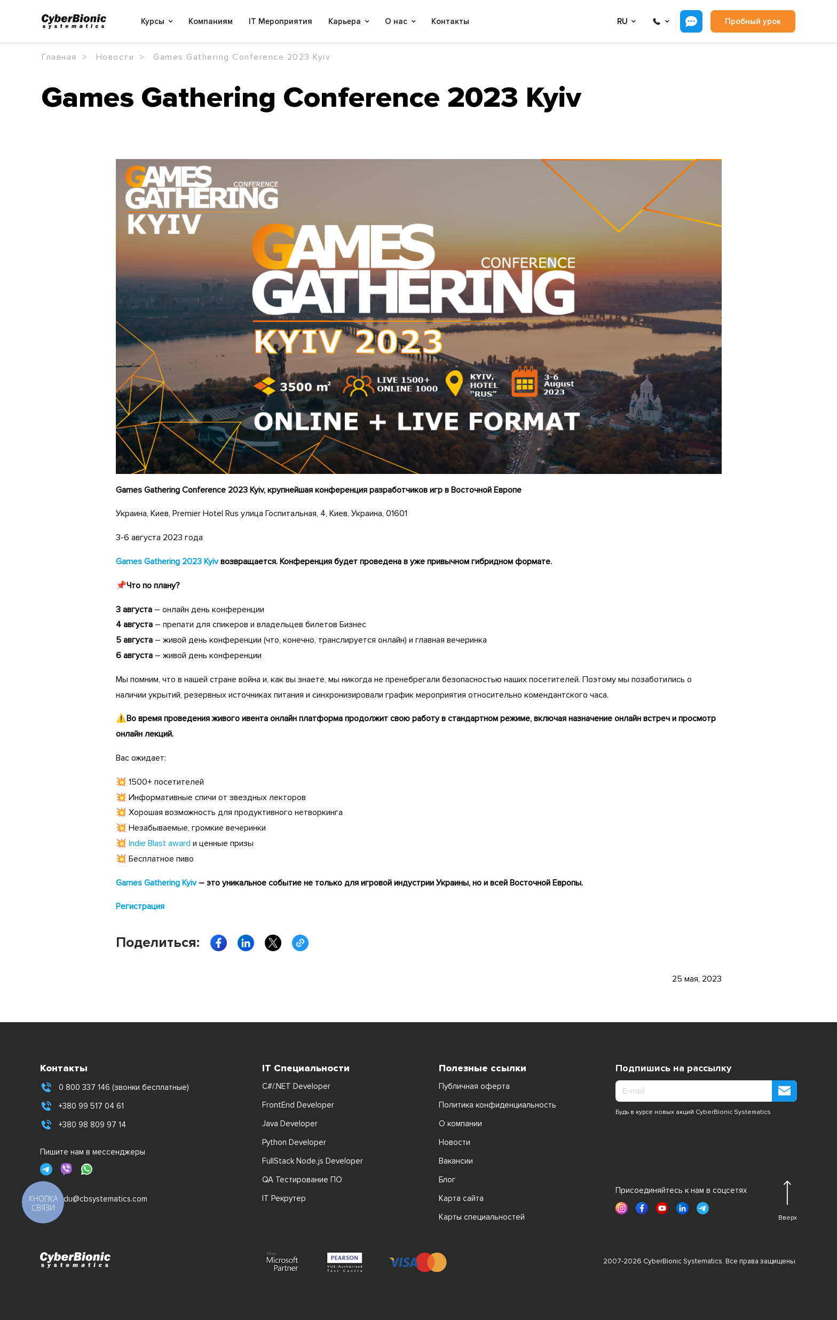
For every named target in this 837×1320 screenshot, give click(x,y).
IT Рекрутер (284, 1198)
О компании (460, 1123)
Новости (454, 1142)
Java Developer (290, 1123)
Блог (447, 1179)
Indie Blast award (160, 843)
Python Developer (294, 1142)
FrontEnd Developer (298, 1105)
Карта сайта (461, 1198)
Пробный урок (753, 21)
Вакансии (456, 1161)
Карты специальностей (482, 1217)
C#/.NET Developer (296, 1086)
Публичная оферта (474, 1086)
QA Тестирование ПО (302, 1179)
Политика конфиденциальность (497, 1105)
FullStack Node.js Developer (312, 1161)
